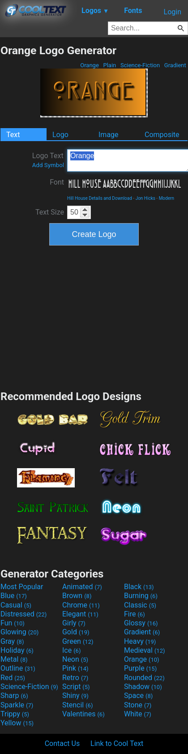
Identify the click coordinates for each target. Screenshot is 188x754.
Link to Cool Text (116, 743)
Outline (17, 668)
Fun (12, 623)
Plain (109, 65)
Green (78, 641)
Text (13, 134)
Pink (75, 668)
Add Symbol (48, 165)
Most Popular (21, 586)
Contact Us (62, 743)
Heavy (140, 641)
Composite (162, 134)
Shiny (75, 695)
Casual (15, 605)
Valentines (83, 714)
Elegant (80, 614)
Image (108, 134)
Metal (14, 659)
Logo (60, 134)
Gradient (175, 65)
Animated (82, 586)
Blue (13, 595)
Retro (75, 677)
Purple (140, 668)
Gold (76, 632)
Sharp (14, 695)
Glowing (19, 632)
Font (57, 182)
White (137, 714)
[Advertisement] (94, 316)
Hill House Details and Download (99, 198)
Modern (166, 198)
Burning (141, 595)
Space (138, 695)
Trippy (14, 714)
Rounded (144, 677)
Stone (137, 705)
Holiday (17, 650)
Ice (71, 650)
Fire (134, 614)
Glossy (141, 623)
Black (139, 586)
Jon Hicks (145, 198)
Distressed (23, 614)
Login (172, 12)
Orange (89, 65)
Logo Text (48, 159)
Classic (140, 605)
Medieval (144, 650)
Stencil (77, 705)
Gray (12, 641)
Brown (76, 595)
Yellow (17, 723)
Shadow (143, 686)
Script (76, 686)
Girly (73, 623)
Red (12, 677)
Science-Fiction (140, 65)
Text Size (49, 212)
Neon (75, 659)
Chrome (81, 605)
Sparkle (16, 705)
